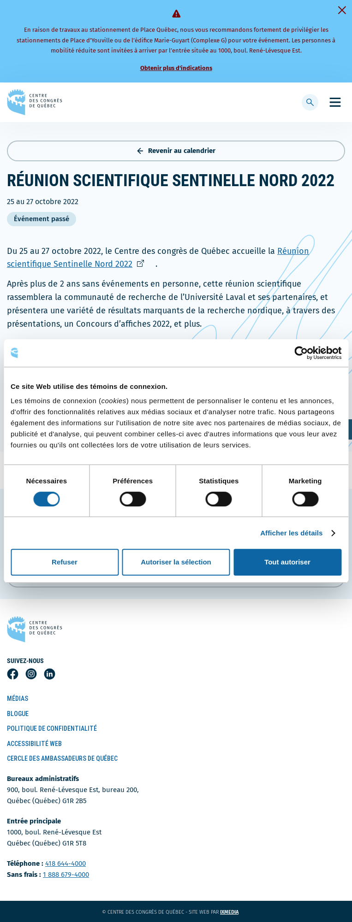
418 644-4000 (65, 863)
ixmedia (235, 912)
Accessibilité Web (34, 743)
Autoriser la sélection (176, 562)
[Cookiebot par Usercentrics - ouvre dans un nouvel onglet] (301, 353)
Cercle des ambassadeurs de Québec (62, 758)
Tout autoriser (287, 562)
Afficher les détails (291, 533)
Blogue (18, 713)
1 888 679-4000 (66, 874)
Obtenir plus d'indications (176, 68)
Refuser (65, 562)
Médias (17, 698)
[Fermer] (342, 10)
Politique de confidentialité (52, 728)
